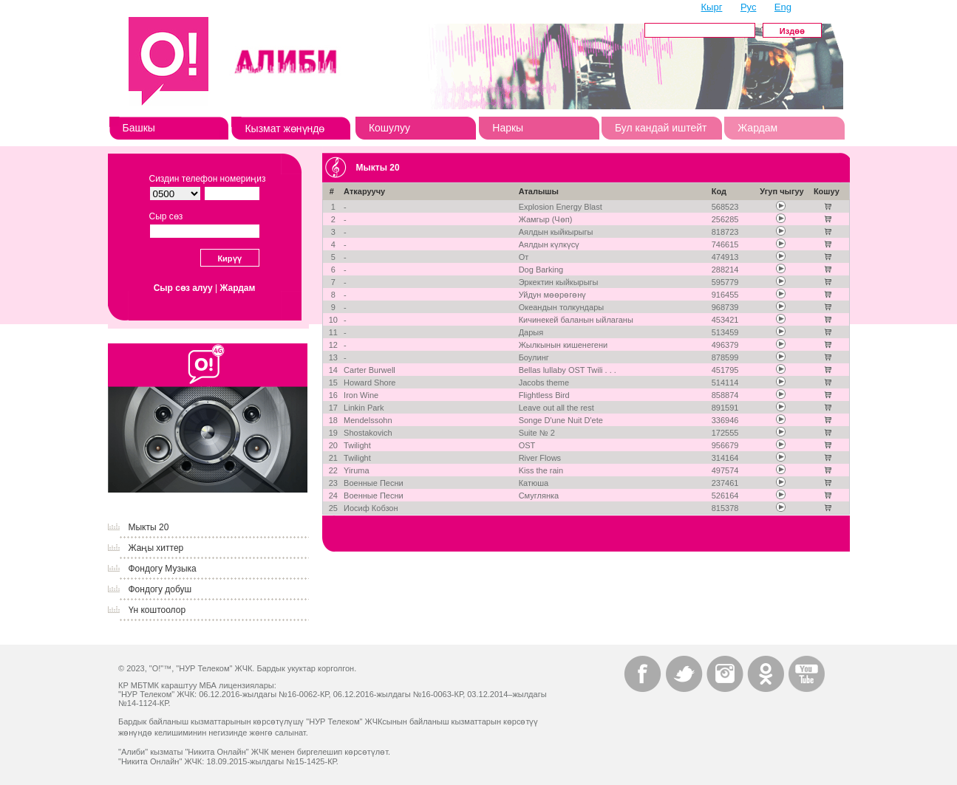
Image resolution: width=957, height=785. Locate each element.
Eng (782, 7)
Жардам (757, 128)
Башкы (139, 128)
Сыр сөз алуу (183, 288)
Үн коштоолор (157, 610)
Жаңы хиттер (156, 548)
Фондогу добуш (160, 589)
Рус (748, 7)
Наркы (507, 128)
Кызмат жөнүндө (284, 128)
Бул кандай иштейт (661, 128)
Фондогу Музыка (163, 568)
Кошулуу (389, 128)
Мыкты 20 (149, 527)
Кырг (712, 7)
